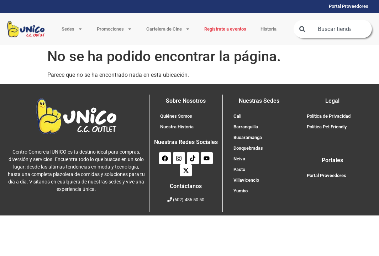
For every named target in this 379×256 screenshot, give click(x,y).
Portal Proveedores (326, 175)
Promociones (114, 29)
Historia (268, 29)
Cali (237, 116)
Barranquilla (245, 126)
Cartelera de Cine (168, 29)
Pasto (239, 169)
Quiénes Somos (176, 116)
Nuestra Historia (177, 126)
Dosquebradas (248, 148)
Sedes (72, 29)
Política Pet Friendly (327, 126)
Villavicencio (246, 180)
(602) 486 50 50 (188, 199)
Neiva (239, 158)
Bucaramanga (247, 137)
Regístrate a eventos (225, 29)
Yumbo (240, 190)
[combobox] (333, 29)
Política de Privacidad (329, 116)
